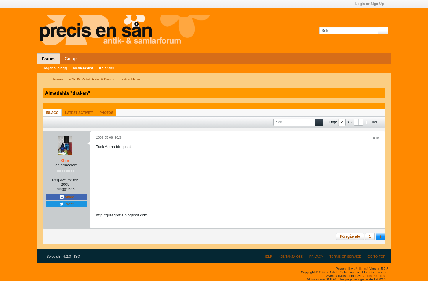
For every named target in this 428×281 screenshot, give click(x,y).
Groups (71, 58)
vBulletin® (361, 268)
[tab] (52, 112)
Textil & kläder (130, 79)
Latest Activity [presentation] (79, 112)
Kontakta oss (290, 256)
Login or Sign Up (371, 4)
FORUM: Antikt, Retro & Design (91, 79)
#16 (376, 138)
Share (66, 197)
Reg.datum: (62, 180)
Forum (48, 59)
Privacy (316, 256)
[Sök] (348, 30)
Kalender (106, 68)
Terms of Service (345, 256)
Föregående (350, 236)
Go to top (376, 256)
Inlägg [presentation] (52, 112)
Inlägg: (61, 189)
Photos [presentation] (106, 112)
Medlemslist (83, 68)
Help (268, 256)
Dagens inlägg (55, 68)
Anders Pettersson (375, 275)
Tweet (66, 204)
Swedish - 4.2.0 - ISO (65, 256)
